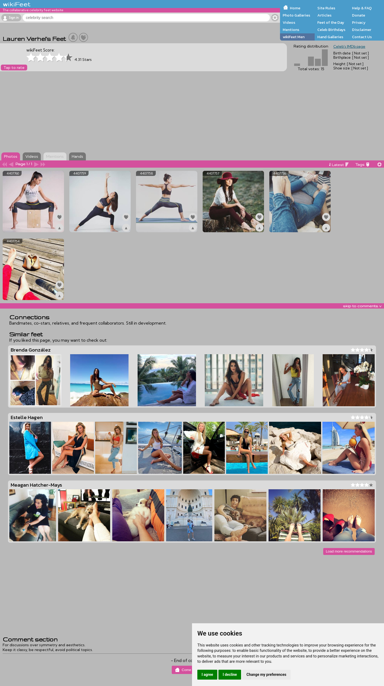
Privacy (359, 22)
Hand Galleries (330, 37)
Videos (289, 22)
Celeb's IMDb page (349, 46)
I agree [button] (207, 674)
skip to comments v (362, 306)
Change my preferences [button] (266, 674)
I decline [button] (230, 674)
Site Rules (326, 8)
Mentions (291, 30)
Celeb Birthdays (331, 30)
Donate (358, 15)
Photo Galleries (296, 15)
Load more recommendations (349, 551)
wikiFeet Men (294, 37)
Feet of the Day (330, 22)
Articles (324, 15)
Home (295, 8)
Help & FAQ (362, 8)
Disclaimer (361, 30)
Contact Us (362, 37)
